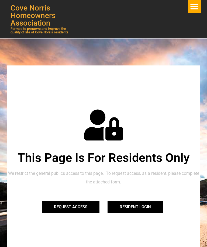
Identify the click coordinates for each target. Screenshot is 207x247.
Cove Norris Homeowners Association (33, 15)
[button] (194, 6)
